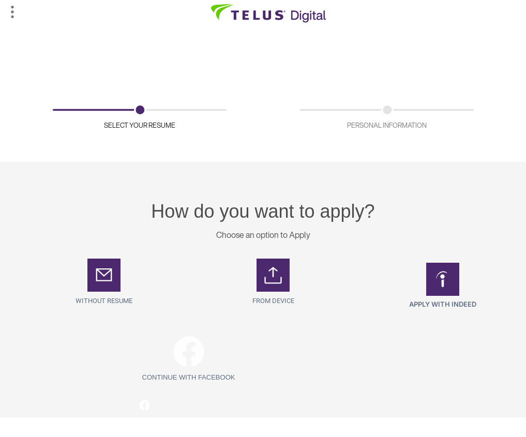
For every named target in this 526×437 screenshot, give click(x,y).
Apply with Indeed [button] (442, 304)
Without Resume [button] (104, 301)
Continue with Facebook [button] (188, 377)
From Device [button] (273, 301)
